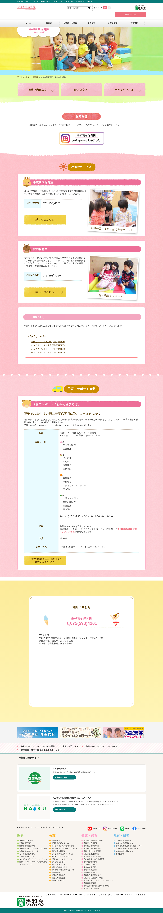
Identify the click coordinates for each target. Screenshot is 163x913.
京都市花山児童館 (91, 870)
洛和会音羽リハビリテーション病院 (33, 848)
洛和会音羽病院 (25, 843)
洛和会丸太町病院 (26, 841)
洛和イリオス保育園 (91, 888)
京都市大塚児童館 (91, 867)
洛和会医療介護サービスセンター (65, 848)
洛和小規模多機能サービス (62, 867)
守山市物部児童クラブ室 (93, 878)
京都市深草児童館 (91, 872)
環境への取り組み (71, 746)
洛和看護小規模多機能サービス (64, 870)
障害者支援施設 (58, 880)
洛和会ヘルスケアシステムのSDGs (101, 746)
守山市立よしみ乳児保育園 (94, 859)
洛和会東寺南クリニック (28, 851)
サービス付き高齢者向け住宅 (63, 846)
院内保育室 (80, 89)
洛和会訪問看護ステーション (63, 854)
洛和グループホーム (59, 864)
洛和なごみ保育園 (91, 862)
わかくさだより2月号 (48, 353)
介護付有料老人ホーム (60, 843)
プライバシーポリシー (67, 894)
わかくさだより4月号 (48, 345)
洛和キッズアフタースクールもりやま (98, 880)
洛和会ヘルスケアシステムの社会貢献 (38, 746)
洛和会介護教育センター (125, 843)
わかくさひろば (124, 89)
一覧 (59, 827)
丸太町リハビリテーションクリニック (34, 859)
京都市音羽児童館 (91, 864)
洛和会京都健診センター (93, 841)
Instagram (112, 828)
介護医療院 (56, 872)
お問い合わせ (130, 14)
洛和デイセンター (58, 862)
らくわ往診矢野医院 (27, 854)
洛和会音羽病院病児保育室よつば (97, 886)
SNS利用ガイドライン (88, 894)
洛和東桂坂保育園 (91, 843)
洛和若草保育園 (90, 883)
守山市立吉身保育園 (91, 854)
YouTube (96, 828)
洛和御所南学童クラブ (92, 875)
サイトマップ (51, 894)
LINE (127, 828)
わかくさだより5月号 (48, 342)
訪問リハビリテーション (61, 856)
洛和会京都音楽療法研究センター (129, 846)
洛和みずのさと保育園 (92, 856)
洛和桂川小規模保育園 (92, 848)
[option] (38, 732)
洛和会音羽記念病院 (27, 846)
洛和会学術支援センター (125, 851)
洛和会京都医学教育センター (127, 848)
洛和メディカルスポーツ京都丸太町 (33, 862)
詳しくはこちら (44, 219)
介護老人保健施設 (58, 875)
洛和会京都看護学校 (123, 841)
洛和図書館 (120, 854)
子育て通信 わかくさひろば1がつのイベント (45, 560)
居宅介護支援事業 (58, 851)
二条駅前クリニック (27, 856)
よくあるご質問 (105, 894)
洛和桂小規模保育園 (91, 846)
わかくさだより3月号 (48, 349)
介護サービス (57, 841)
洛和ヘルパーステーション (62, 859)
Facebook (142, 828)
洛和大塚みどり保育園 (92, 851)
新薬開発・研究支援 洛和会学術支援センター (41, 750)
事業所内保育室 (37, 89)
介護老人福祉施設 (58, 878)
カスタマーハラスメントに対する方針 (129, 894)
